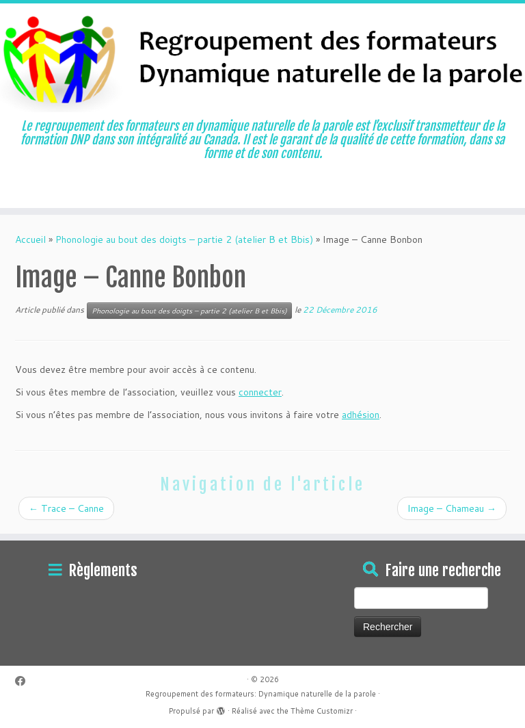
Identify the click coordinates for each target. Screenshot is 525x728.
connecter (260, 392)
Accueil (30, 239)
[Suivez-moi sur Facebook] (24, 681)
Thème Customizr (322, 710)
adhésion (360, 414)
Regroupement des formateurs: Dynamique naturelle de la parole (261, 693)
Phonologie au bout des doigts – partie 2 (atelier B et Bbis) (184, 239)
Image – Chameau (451, 508)
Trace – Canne (66, 508)
